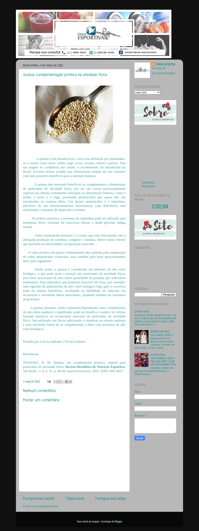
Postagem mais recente (39, 498)
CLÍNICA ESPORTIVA (165, 64)
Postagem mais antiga (110, 498)
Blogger (118, 521)
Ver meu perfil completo (163, 73)
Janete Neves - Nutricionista (149, 184)
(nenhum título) (141, 311)
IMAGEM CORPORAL (160, 331)
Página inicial (75, 498)
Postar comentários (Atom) (44, 506)
